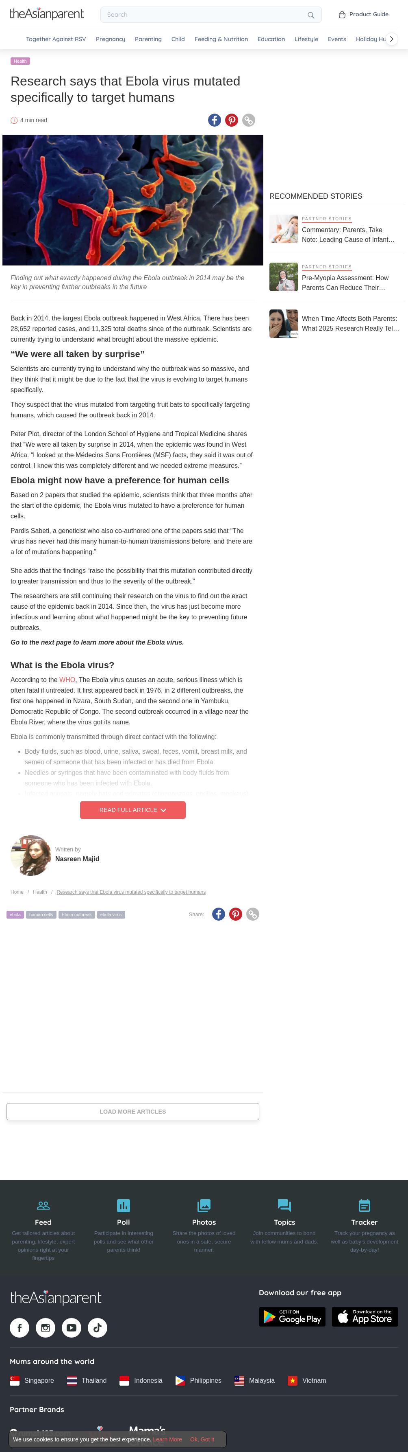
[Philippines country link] (198, 1379)
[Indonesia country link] (140, 1379)
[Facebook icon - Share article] (214, 119)
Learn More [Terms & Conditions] (167, 1439)
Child (178, 39)
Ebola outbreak (77, 913)
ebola (15, 913)
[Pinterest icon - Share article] (231, 119)
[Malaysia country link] (254, 1379)
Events (337, 39)
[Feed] (43, 1226)
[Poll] (124, 1226)
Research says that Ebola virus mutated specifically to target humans (131, 891)
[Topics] (284, 1226)
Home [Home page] (17, 891)
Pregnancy (110, 39)
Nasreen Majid (77, 857)
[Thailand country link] (86, 1379)
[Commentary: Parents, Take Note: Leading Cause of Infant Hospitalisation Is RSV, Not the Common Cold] (334, 227)
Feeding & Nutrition (221, 39)
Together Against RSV (56, 39)
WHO (67, 679)
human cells (41, 913)
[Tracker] (364, 1226)
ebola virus (111, 913)
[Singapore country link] (32, 1379)
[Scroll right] (391, 39)
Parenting (148, 39)
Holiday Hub (373, 39)
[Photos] (204, 1226)
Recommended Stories (315, 195)
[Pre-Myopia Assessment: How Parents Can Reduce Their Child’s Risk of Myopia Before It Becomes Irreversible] (334, 276)
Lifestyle (306, 39)
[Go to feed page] (47, 18)
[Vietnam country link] (307, 1379)
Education (271, 39)
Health (20, 59)
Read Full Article (133, 809)
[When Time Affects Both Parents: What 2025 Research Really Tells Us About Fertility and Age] (334, 322)
